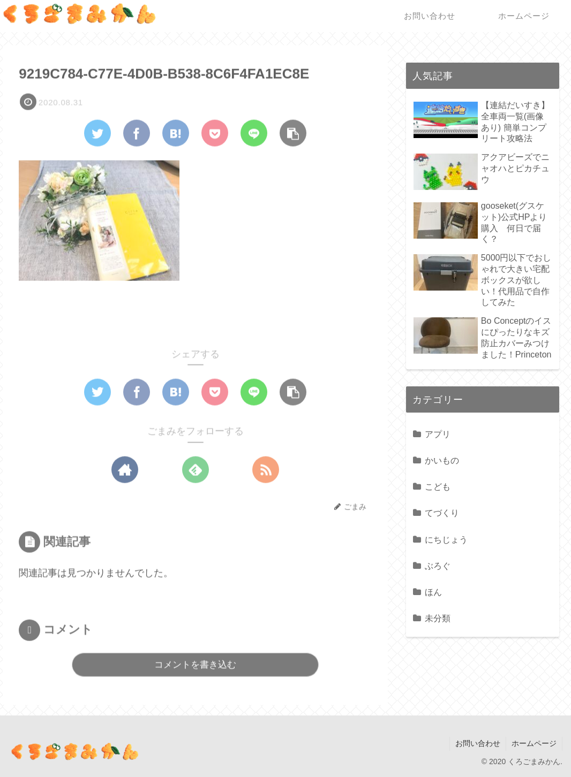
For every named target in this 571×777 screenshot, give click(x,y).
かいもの (442, 460)
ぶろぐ (437, 565)
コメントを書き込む (195, 665)
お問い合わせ (477, 743)
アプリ (437, 434)
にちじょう (446, 539)
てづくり (442, 512)
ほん (433, 592)
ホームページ (534, 743)
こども (437, 486)
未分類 (437, 618)
